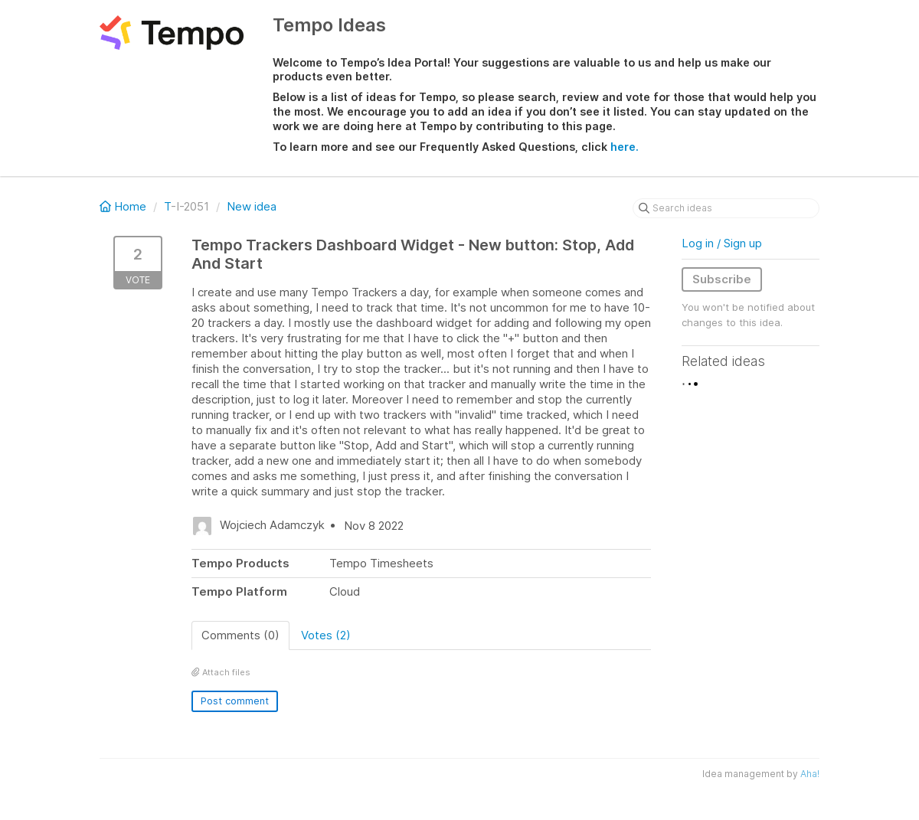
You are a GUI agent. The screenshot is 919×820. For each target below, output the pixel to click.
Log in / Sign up (722, 243)
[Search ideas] (726, 208)
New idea (251, 206)
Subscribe (721, 279)
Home (124, 206)
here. (624, 146)
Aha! (809, 773)
